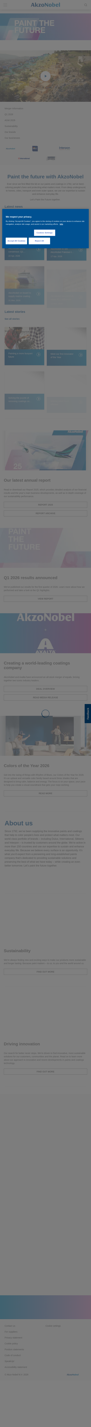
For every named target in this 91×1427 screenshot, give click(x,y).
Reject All (39, 241)
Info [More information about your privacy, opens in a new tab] (61, 224)
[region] (45, 228)
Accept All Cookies (16, 241)
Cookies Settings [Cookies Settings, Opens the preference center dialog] (45, 233)
